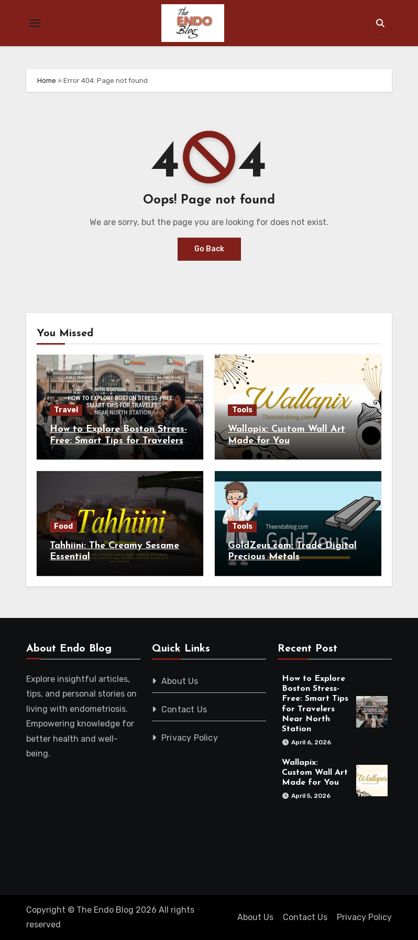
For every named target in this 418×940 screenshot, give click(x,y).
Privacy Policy (189, 738)
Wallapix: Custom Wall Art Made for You (315, 773)
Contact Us (184, 709)
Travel (66, 409)
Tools (242, 409)
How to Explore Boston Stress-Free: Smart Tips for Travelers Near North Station (118, 440)
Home (46, 80)
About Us (180, 681)
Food (63, 526)
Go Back (209, 248)
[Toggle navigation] (34, 23)
